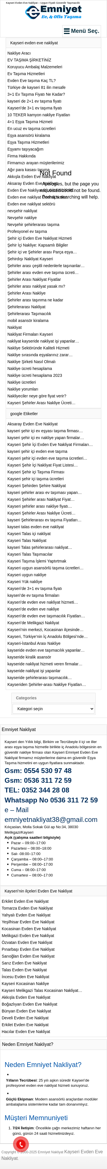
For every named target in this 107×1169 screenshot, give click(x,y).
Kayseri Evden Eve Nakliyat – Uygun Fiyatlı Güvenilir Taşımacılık (43, 2)
